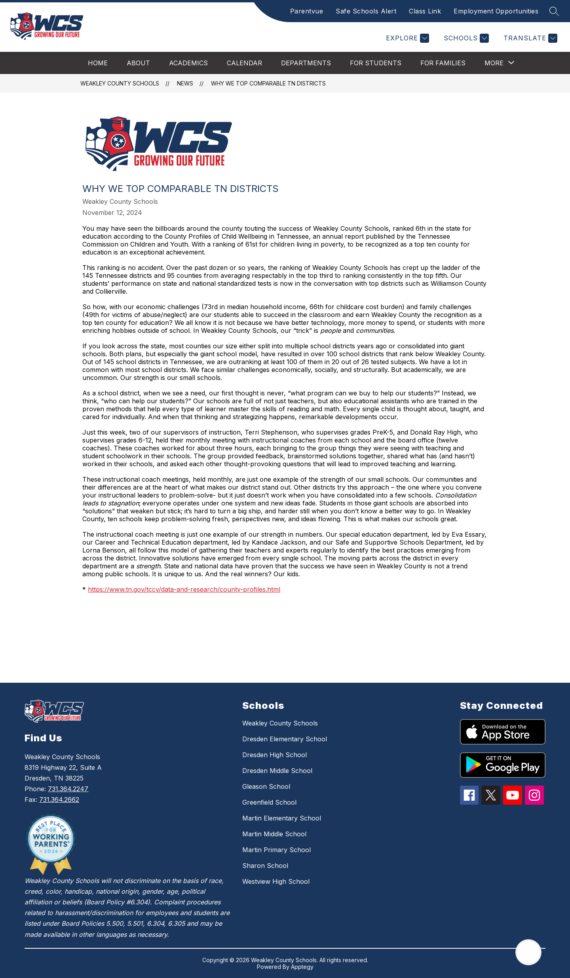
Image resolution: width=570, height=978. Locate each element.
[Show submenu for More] (494, 63)
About (138, 63)
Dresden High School (274, 755)
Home (98, 63)
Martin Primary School (276, 850)
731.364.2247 (68, 789)
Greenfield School (269, 802)
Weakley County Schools (119, 83)
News (185, 83)
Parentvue (306, 11)
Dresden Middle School (277, 771)
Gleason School (266, 786)
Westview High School (276, 881)
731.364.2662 (59, 799)
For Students (375, 63)
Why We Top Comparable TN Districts (268, 83)
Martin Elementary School (281, 818)
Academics (188, 63)
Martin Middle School (274, 834)
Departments (306, 63)
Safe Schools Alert (366, 11)
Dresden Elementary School (284, 739)
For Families (443, 63)
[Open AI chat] (528, 952)
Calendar (244, 63)
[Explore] (406, 38)
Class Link (425, 11)
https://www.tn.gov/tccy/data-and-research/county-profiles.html (184, 589)
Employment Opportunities (496, 11)
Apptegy (302, 966)
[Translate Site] (529, 38)
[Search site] (554, 11)
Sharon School (265, 866)
